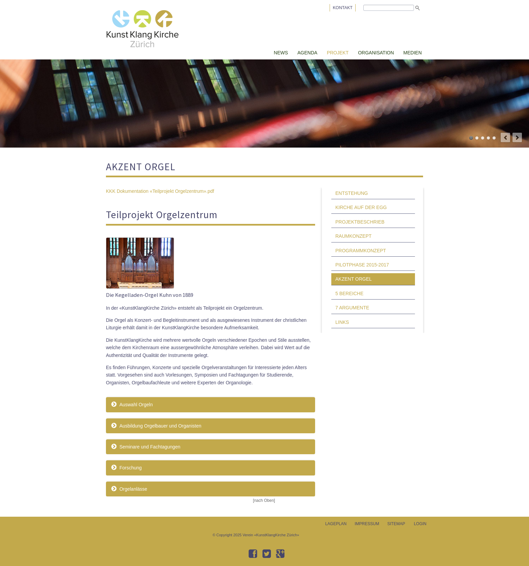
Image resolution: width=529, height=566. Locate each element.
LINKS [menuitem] (342, 322)
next (517, 137)
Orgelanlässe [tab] (132, 489)
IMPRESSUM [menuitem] (367, 523)
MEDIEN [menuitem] (412, 52)
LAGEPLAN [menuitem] (335, 523)
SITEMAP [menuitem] (396, 523)
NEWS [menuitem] (281, 52)
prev (505, 137)
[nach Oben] (264, 500)
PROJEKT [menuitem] (338, 52)
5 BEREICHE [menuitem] (349, 293)
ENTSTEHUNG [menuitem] (351, 193)
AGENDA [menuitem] (307, 52)
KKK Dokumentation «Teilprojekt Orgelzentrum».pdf (160, 191)
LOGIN (420, 523)
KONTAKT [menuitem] (343, 7)
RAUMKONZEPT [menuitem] (353, 236)
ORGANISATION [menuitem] (376, 52)
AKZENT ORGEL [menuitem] (353, 279)
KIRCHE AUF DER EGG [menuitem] (361, 207)
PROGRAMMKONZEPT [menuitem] (360, 250)
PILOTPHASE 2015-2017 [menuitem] (362, 264)
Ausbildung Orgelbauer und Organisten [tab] (159, 426)
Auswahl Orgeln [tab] (135, 404)
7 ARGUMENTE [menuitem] (352, 307)
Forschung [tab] (130, 467)
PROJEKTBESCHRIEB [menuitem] (359, 222)
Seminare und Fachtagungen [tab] (149, 446)
